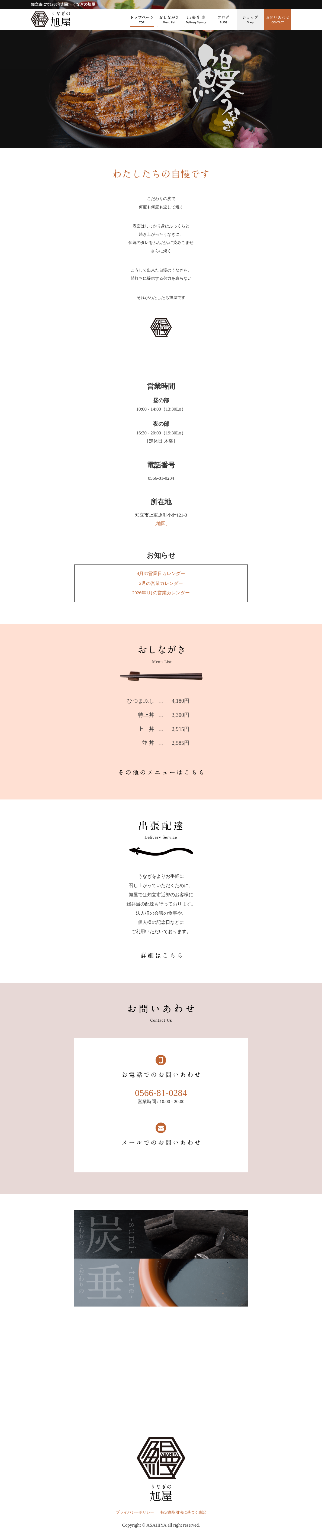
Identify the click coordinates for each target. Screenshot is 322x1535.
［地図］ (161, 523)
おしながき (169, 19)
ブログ (223, 19)
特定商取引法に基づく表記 (183, 1512)
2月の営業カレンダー (161, 583)
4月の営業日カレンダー (161, 573)
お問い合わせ (277, 19)
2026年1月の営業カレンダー (161, 592)
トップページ (142, 19)
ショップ (250, 19)
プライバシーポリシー (135, 1512)
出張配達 (196, 19)
